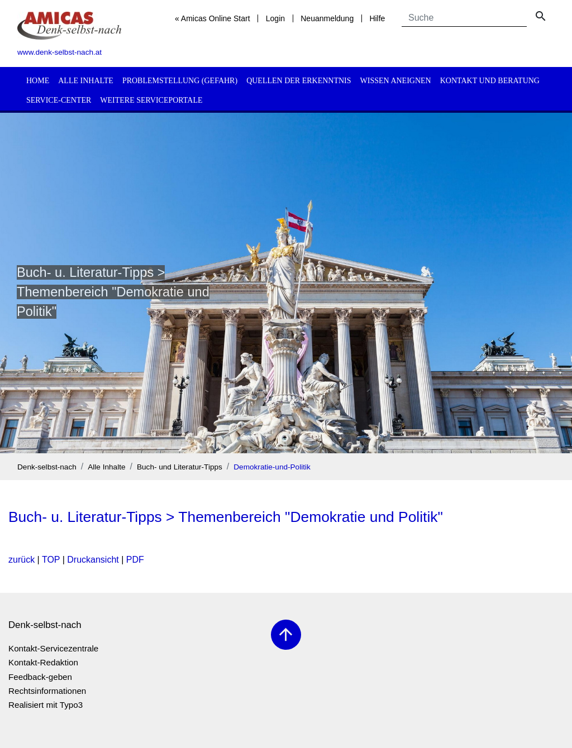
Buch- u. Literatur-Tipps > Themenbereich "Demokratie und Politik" (225, 517)
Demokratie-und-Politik (272, 467)
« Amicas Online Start (212, 18)
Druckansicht (92, 559)
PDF (135, 559)
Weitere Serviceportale (151, 100)
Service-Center (58, 100)
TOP (51, 559)
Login (275, 18)
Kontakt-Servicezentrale (53, 648)
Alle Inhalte (85, 80)
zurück (21, 559)
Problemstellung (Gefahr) (179, 80)
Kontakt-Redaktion (43, 662)
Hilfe (377, 18)
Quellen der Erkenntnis (298, 80)
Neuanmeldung (327, 18)
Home (37, 80)
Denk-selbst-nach (47, 467)
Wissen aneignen (395, 80)
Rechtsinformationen (47, 691)
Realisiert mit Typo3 (45, 704)
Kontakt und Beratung (490, 80)
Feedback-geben (40, 677)
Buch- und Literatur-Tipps (179, 467)
